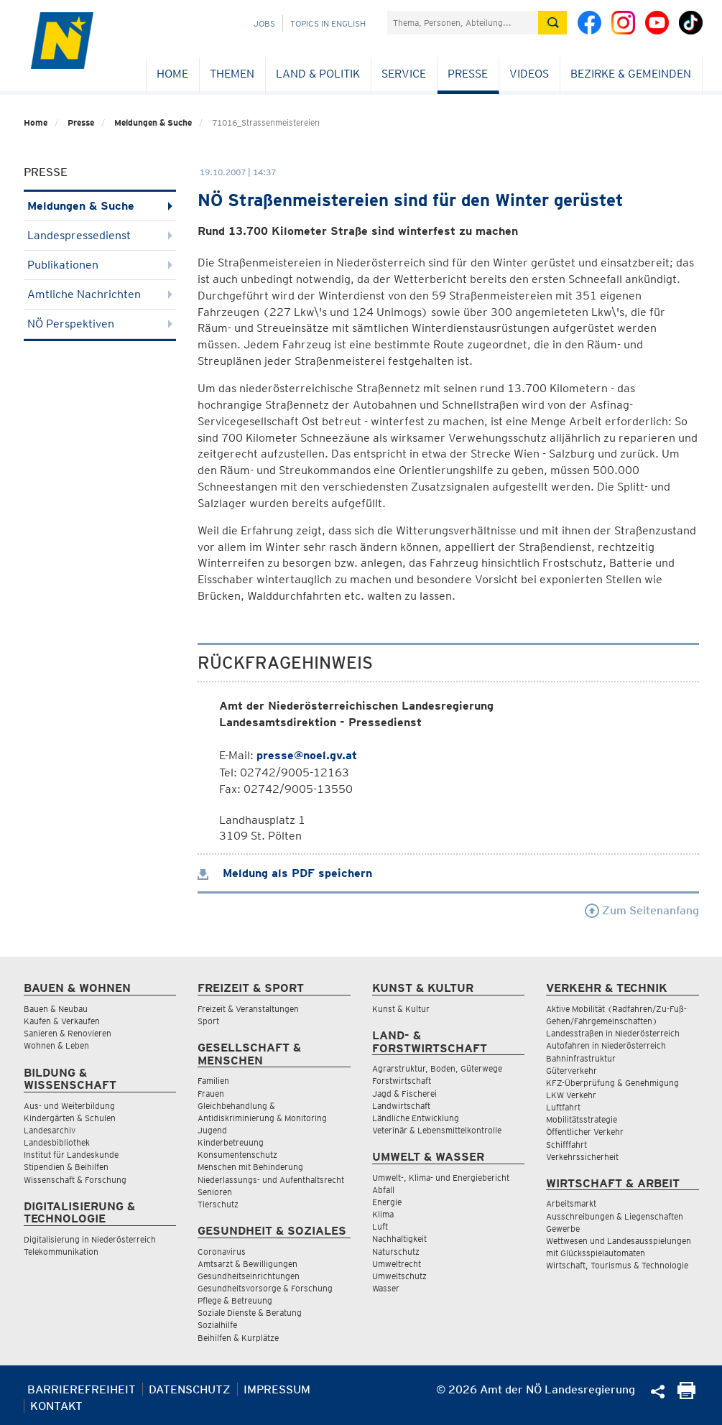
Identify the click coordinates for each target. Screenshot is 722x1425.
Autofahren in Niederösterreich (606, 1045)
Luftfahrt (563, 1107)
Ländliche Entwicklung (415, 1118)
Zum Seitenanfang (642, 910)
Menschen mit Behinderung (250, 1166)
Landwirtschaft (401, 1105)
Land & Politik (318, 73)
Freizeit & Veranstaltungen (248, 1008)
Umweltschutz (399, 1276)
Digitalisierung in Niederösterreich (90, 1239)
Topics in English (328, 23)
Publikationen (100, 264)
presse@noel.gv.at (306, 755)
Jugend (212, 1130)
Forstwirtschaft (401, 1080)
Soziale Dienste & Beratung (250, 1312)
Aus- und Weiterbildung (69, 1105)
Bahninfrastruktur (581, 1058)
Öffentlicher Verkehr (585, 1131)
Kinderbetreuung (231, 1142)
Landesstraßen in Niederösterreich (613, 1033)
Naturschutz (396, 1251)
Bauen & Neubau (56, 1008)
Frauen (211, 1093)
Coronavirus (222, 1251)
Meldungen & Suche (153, 122)
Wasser (385, 1288)
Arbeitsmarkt (571, 1203)
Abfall (383, 1189)
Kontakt (56, 1406)
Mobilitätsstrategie (581, 1119)
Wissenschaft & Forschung (75, 1179)
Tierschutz (218, 1204)
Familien (213, 1080)
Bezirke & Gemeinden (630, 73)
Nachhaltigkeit (399, 1238)
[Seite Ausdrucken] (686, 1395)
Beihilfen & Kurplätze (238, 1337)
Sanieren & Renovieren (67, 1033)
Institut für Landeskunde (71, 1154)
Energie (387, 1202)
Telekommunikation (61, 1251)
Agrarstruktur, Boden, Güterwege (437, 1068)
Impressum (277, 1389)
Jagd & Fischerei (404, 1093)
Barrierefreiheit (81, 1389)
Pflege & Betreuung (235, 1300)
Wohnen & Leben (56, 1045)
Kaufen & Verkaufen (62, 1021)
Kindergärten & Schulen (70, 1118)
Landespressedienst (100, 235)
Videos (529, 73)
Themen (232, 73)
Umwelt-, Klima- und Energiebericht (440, 1177)
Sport (208, 1021)
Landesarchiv (49, 1130)
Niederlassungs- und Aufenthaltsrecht (271, 1179)
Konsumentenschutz (237, 1154)
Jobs (264, 23)
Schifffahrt (566, 1144)
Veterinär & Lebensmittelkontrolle (436, 1130)
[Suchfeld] (462, 22)
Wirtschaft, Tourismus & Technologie (617, 1265)
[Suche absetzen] (552, 22)
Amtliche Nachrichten (100, 294)
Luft (380, 1226)
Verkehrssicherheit (582, 1156)
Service (403, 73)
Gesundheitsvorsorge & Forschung (265, 1288)
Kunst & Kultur (401, 1008)
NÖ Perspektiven (100, 323)
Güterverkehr (571, 1070)
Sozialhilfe (217, 1324)
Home (172, 73)
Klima (383, 1214)
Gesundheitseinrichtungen (249, 1276)
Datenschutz (190, 1389)
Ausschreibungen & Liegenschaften (614, 1216)
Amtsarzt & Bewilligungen (247, 1263)
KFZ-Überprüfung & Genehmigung (612, 1082)
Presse (468, 73)
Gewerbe (563, 1228)
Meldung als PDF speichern (285, 873)
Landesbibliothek (57, 1142)
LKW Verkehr (571, 1095)
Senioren (215, 1192)
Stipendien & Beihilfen (66, 1166)
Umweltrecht (396, 1263)
